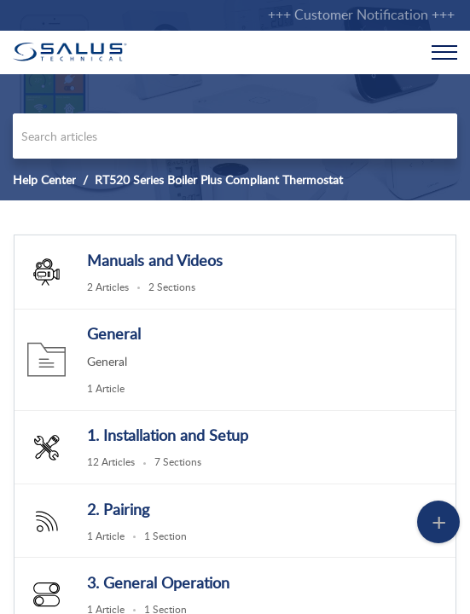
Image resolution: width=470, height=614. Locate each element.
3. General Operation (158, 582)
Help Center (44, 179)
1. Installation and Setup (167, 435)
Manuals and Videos (155, 260)
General (114, 333)
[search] (235, 136)
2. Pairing (118, 509)
